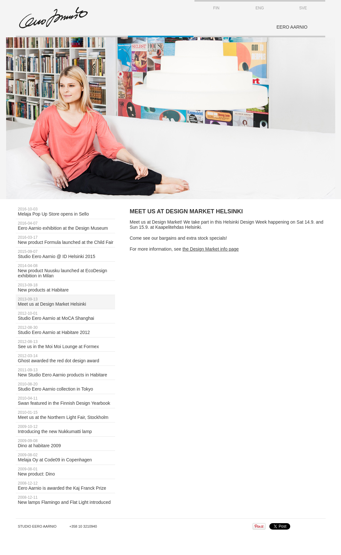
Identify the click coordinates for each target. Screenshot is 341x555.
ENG (260, 8)
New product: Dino (66, 471)
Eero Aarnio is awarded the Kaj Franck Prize (66, 486)
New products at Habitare (66, 287)
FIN (216, 8)
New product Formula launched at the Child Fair (66, 240)
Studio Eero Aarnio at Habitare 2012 (66, 330)
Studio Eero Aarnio (37, 526)
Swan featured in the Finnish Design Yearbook (66, 401)
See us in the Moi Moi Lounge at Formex (66, 344)
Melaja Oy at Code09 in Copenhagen (66, 457)
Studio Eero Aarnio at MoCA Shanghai (66, 316)
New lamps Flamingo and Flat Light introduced (66, 500)
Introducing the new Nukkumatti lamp (66, 429)
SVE (303, 8)
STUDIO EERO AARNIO (53, 17)
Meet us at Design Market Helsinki (66, 302)
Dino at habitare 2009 (66, 443)
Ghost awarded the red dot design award (66, 358)
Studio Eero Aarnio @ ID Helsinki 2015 (66, 254)
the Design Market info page (211, 249)
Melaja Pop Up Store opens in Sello (66, 212)
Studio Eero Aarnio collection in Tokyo (66, 387)
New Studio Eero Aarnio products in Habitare (66, 372)
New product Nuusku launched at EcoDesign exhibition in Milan (66, 271)
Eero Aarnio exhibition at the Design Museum (66, 226)
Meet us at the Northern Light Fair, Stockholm (66, 415)
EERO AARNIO (291, 27)
